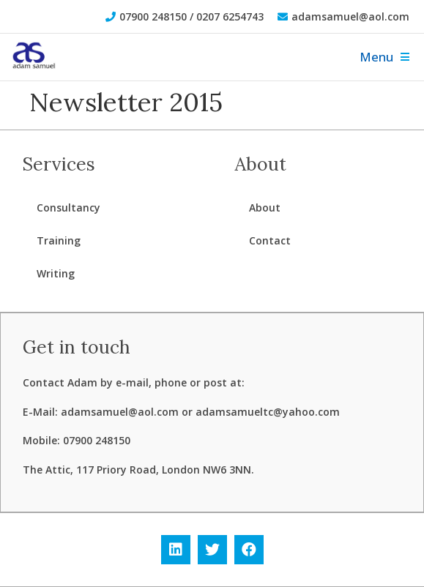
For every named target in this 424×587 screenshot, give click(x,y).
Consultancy (68, 207)
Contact (270, 240)
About (264, 207)
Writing (56, 273)
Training (59, 240)
